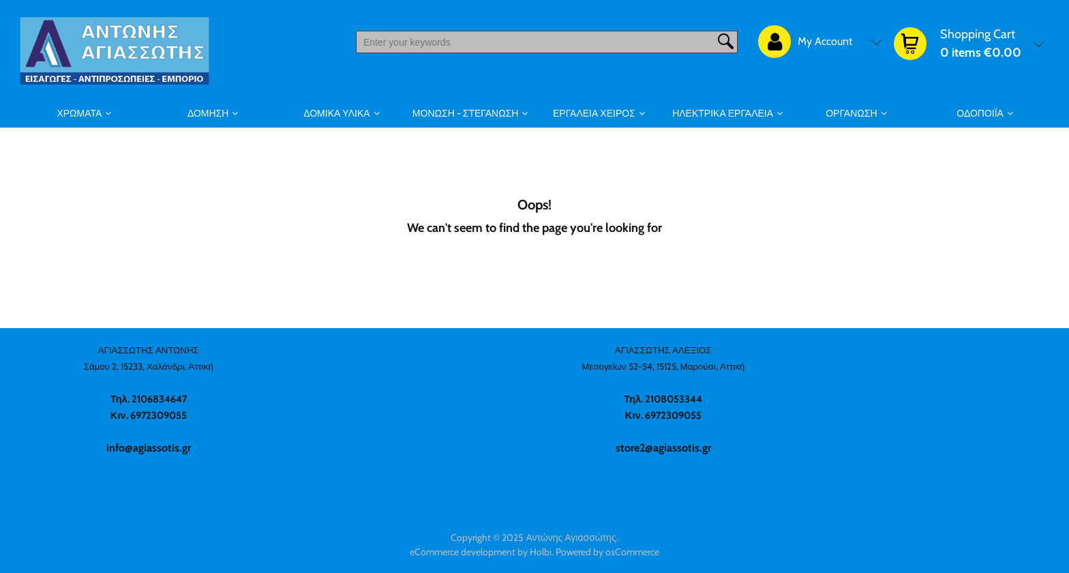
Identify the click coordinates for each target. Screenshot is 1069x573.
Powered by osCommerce (607, 552)
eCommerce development (462, 552)
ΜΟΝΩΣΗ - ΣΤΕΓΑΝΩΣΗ (465, 113)
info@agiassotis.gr (148, 447)
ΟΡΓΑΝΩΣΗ (851, 113)
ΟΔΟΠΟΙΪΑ (980, 113)
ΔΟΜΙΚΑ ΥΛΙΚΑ (336, 113)
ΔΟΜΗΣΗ (207, 113)
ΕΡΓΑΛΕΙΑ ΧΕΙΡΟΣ (594, 113)
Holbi (541, 552)
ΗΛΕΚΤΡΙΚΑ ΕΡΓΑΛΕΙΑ (722, 113)
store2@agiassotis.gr (663, 447)
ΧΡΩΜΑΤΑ (79, 113)
